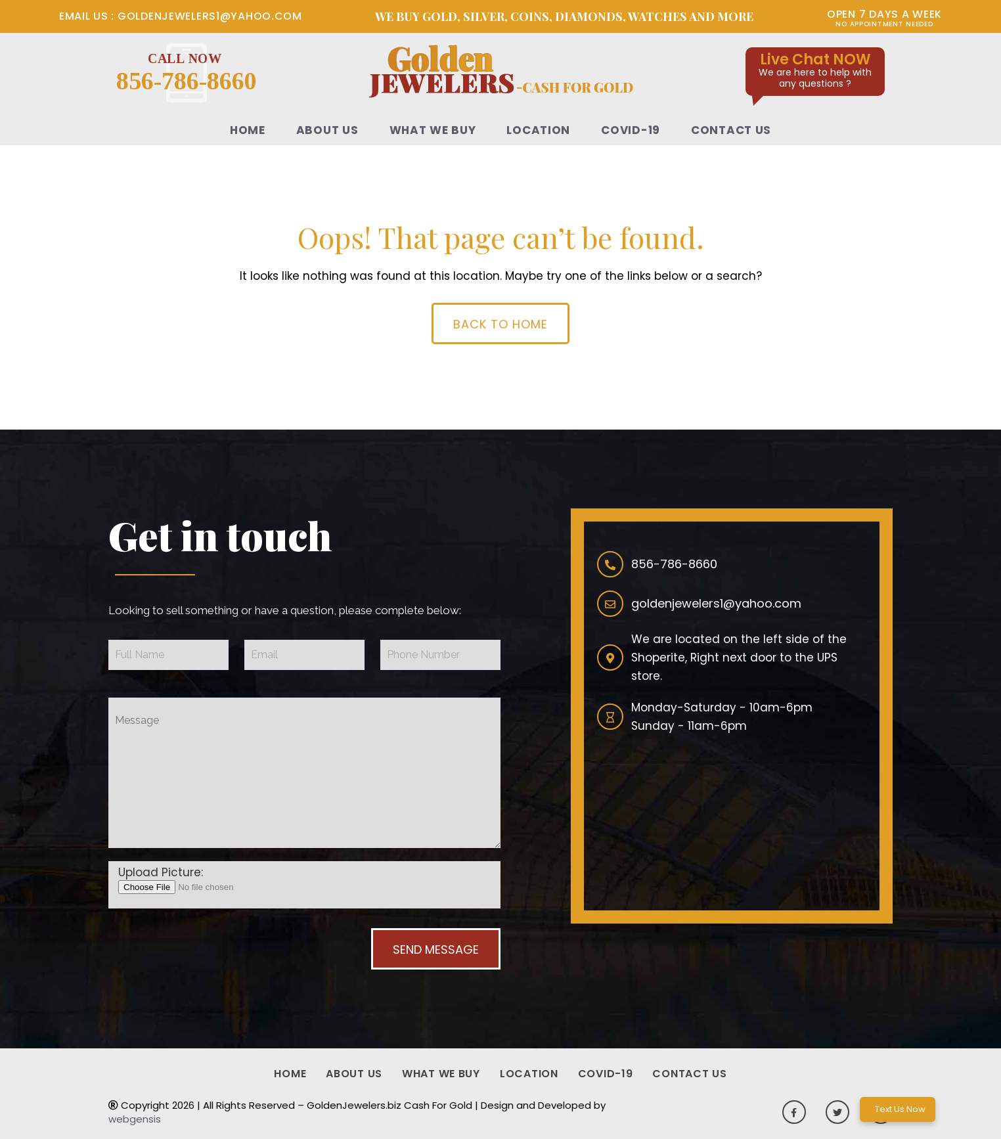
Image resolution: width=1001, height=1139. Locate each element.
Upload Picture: (160, 873)
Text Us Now (900, 1109)
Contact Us (731, 130)
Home (247, 130)
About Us (327, 130)
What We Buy (432, 130)
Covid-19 (630, 130)
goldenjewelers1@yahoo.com (208, 16)
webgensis (134, 1119)
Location (538, 130)
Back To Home (500, 324)
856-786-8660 (186, 73)
